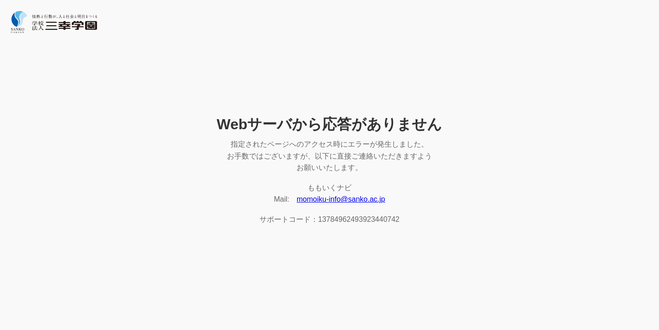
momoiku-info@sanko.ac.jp (341, 199)
